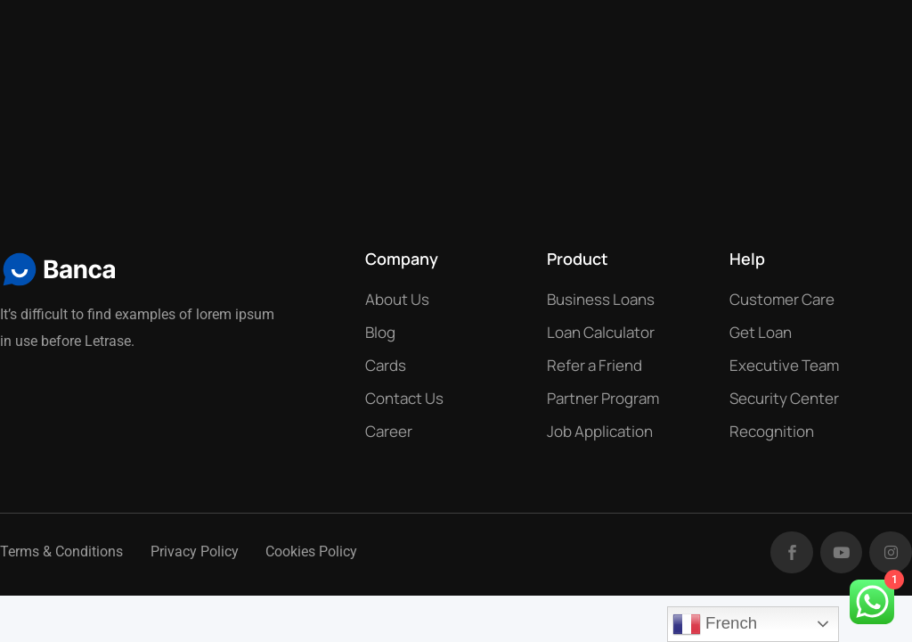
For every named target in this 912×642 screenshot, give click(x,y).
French (714, 624)
